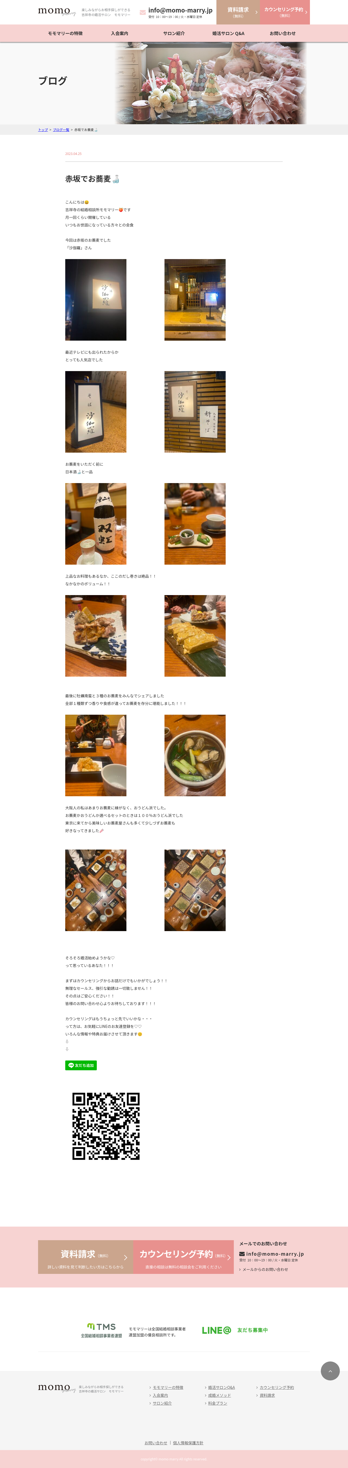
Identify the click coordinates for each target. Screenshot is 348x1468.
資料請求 (267, 1395)
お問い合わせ (283, 33)
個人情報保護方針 (188, 1443)
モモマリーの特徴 (65, 33)
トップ (43, 129)
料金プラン (217, 1403)
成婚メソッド (219, 1395)
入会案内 (119, 33)
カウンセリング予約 (277, 1387)
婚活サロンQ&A (221, 1387)
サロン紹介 (174, 33)
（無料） (238, 12)
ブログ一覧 (61, 129)
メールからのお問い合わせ (265, 1269)
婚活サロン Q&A (228, 33)
